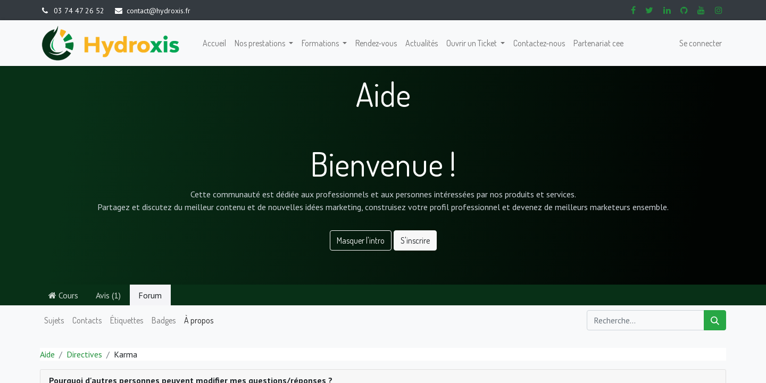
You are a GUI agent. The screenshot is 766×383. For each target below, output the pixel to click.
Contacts (87, 320)
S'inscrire (415, 240)
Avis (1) (108, 295)
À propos (198, 320)
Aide (47, 354)
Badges (164, 320)
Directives (84, 354)
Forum (150, 295)
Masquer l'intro (361, 240)
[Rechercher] (715, 320)
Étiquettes (126, 320)
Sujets (54, 320)
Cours (63, 295)
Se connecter (700, 43)
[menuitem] (214, 43)
